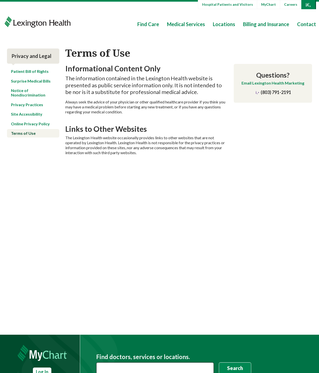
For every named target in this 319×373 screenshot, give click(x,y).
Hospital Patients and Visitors (227, 4)
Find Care (148, 24)
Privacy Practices (27, 104)
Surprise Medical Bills (31, 81)
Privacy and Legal (31, 56)
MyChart (268, 4)
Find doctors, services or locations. (143, 357)
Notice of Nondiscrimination (28, 92)
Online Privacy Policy (30, 123)
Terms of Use (23, 133)
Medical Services (186, 24)
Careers (290, 4)
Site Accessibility (26, 114)
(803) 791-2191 (273, 92)
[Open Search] (308, 4)
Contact (306, 24)
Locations (224, 24)
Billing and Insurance (266, 24)
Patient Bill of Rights (30, 71)
